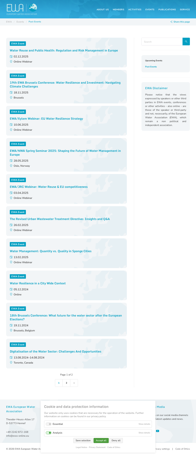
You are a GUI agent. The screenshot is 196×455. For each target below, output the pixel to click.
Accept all (101, 440)
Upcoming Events (153, 60)
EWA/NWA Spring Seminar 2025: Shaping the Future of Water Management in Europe (65, 152)
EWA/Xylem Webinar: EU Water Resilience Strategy (46, 118)
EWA (9, 21)
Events (150, 9)
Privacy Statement (97, 447)
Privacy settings (162, 448)
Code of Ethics (182, 448)
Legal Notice (81, 447)
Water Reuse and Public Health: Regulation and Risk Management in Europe (64, 50)
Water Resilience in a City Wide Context (38, 283)
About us (103, 9)
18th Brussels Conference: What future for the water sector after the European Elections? (66, 317)
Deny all (116, 440)
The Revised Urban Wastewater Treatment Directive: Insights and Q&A (60, 218)
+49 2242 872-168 (17, 432)
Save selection (83, 440)
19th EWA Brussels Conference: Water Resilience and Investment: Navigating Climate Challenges (65, 84)
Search (186, 41)
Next (74, 383)
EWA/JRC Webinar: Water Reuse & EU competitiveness (49, 186)
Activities (134, 9)
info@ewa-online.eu (17, 436)
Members (118, 9)
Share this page (181, 21)
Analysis (57, 432)
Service (185, 9)
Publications (167, 9)
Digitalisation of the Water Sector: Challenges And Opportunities (55, 351)
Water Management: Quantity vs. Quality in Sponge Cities (50, 251)
